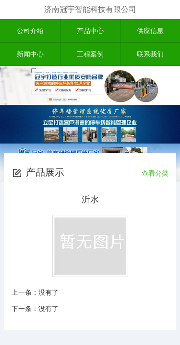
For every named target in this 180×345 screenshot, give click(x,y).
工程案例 (90, 54)
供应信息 (150, 30)
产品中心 (90, 30)
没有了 (48, 292)
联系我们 (150, 54)
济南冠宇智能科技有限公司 (90, 9)
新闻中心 (30, 54)
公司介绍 (30, 30)
